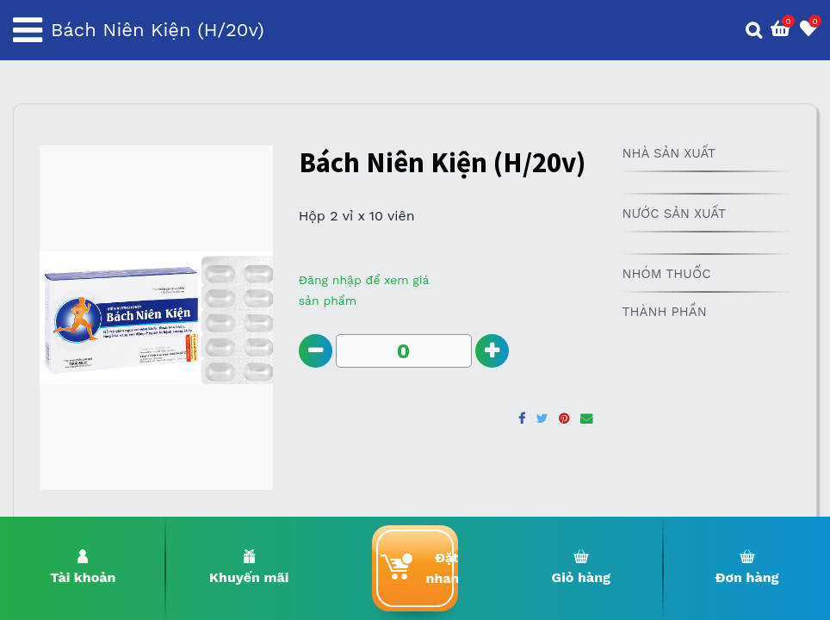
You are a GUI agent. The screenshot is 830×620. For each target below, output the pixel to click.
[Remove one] (315, 351)
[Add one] (492, 351)
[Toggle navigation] (27, 30)
